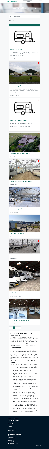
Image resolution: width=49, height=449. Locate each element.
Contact (10, 426)
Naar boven (38, 445)
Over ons (10, 422)
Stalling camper (11, 437)
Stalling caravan (11, 435)
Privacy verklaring (12, 425)
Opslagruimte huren (13, 443)
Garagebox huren (12, 441)
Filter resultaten (24, 25)
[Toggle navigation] (40, 2)
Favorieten (27, 1)
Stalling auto (11, 438)
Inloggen (10, 431)
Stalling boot (11, 440)
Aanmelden (11, 430)
